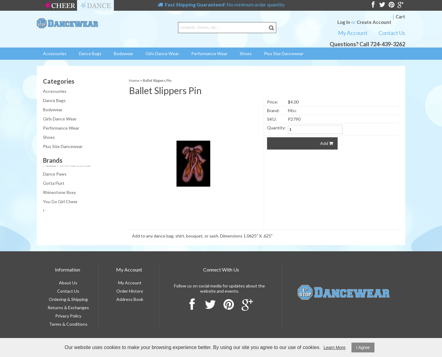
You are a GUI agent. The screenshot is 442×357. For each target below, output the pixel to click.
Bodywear (123, 53)
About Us (68, 282)
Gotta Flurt (53, 184)
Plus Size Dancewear (284, 53)
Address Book (129, 299)
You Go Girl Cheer (60, 202)
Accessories (55, 53)
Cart (400, 16)
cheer (59, 5)
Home (134, 80)
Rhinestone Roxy (59, 193)
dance (95, 5)
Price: (272, 101)
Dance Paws (55, 175)
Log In (343, 22)
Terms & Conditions (68, 324)
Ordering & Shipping (68, 299)
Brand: (273, 110)
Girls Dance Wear (162, 53)
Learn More (335, 347)
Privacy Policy (68, 315)
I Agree (363, 347)
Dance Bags (90, 53)
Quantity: (276, 127)
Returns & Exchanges (68, 307)
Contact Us (391, 32)
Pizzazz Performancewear (67, 166)
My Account (352, 32)
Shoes (246, 53)
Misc (292, 110)
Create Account (374, 22)
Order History (129, 291)
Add (326, 143)
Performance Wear (209, 53)
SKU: (272, 119)
